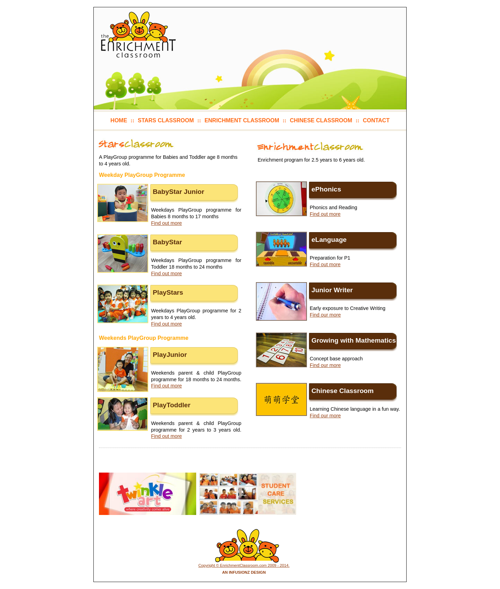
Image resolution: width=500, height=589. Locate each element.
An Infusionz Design (244, 572)
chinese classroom (321, 120)
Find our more (325, 315)
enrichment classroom (242, 120)
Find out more (166, 223)
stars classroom (166, 120)
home (118, 120)
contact (376, 120)
